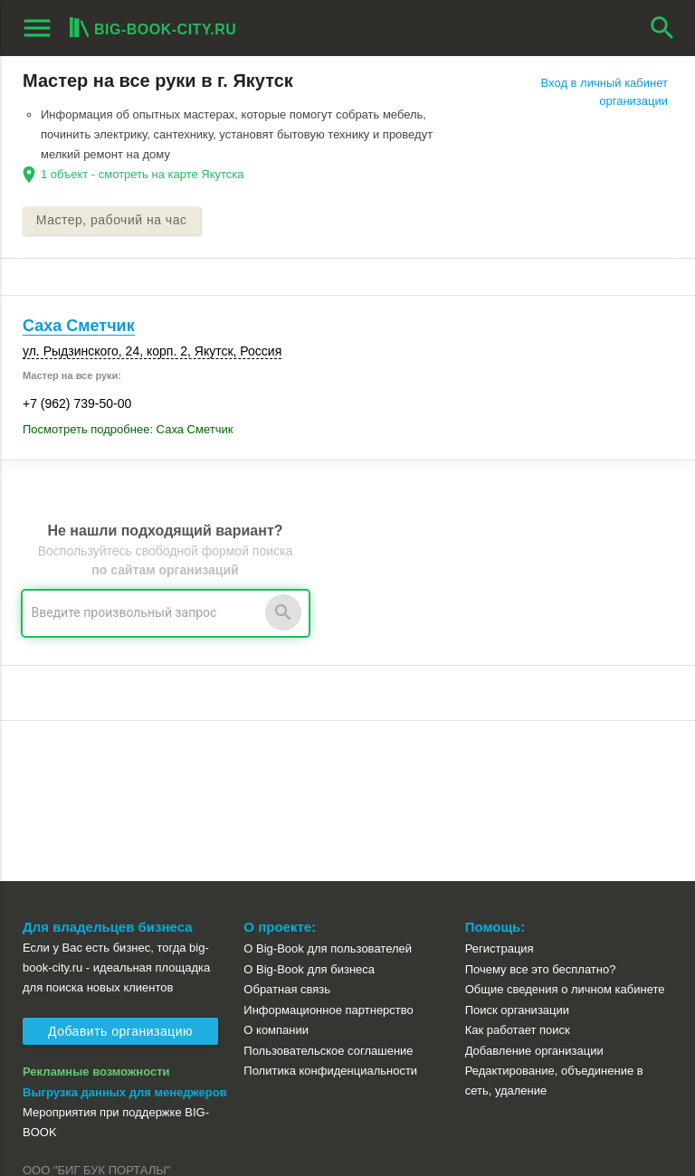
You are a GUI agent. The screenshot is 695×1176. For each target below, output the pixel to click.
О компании (276, 870)
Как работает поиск (517, 870)
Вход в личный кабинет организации (604, 92)
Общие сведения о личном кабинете (565, 829)
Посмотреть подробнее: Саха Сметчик (128, 430)
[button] (457, 1087)
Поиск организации (517, 850)
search (662, 28)
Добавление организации (534, 890)
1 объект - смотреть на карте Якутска (142, 174)
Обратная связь (286, 829)
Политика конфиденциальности (330, 910)
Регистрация (499, 788)
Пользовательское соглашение (328, 890)
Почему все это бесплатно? (540, 809)
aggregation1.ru (67, 1115)
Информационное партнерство (328, 850)
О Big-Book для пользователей (327, 788)
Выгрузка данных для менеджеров (125, 932)
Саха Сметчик (79, 326)
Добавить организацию (120, 872)
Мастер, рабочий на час (111, 220)
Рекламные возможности (96, 911)
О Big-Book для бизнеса (309, 809)
